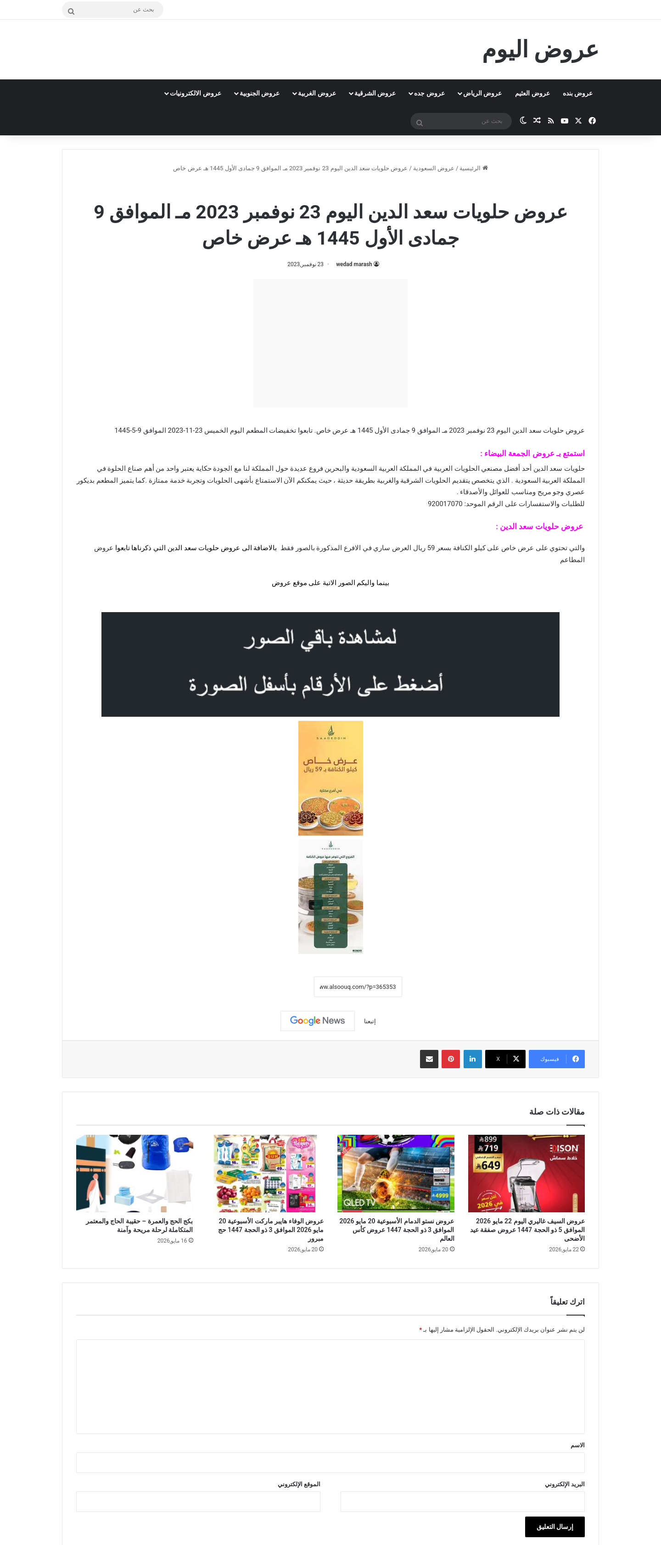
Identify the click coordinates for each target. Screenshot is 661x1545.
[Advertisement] (330, 343)
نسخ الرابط (285, 986)
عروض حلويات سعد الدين (305, 187)
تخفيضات (282, 430)
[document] (330, 555)
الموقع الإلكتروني (299, 1484)
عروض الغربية (317, 93)
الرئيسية (473, 168)
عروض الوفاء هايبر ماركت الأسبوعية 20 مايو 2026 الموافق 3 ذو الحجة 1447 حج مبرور (271, 1229)
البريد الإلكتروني (565, 1484)
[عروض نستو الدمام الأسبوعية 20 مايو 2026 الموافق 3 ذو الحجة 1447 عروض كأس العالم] (395, 1174)
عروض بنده (578, 93)
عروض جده (429, 93)
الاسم (578, 1445)
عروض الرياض (482, 93)
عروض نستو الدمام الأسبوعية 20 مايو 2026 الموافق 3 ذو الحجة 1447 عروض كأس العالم (397, 1229)
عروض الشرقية (375, 93)
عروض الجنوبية (260, 93)
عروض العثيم (532, 93)
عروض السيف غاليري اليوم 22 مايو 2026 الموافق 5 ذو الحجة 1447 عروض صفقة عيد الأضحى (527, 1229)
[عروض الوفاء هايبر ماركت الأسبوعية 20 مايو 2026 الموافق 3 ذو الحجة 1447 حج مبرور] (265, 1174)
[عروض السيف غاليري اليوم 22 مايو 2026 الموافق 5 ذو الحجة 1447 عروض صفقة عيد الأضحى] (526, 1174)
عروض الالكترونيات (195, 93)
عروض (281, 583)
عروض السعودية (433, 168)
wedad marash (354, 264)
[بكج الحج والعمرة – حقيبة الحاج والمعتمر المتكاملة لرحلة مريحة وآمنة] (134, 1174)
